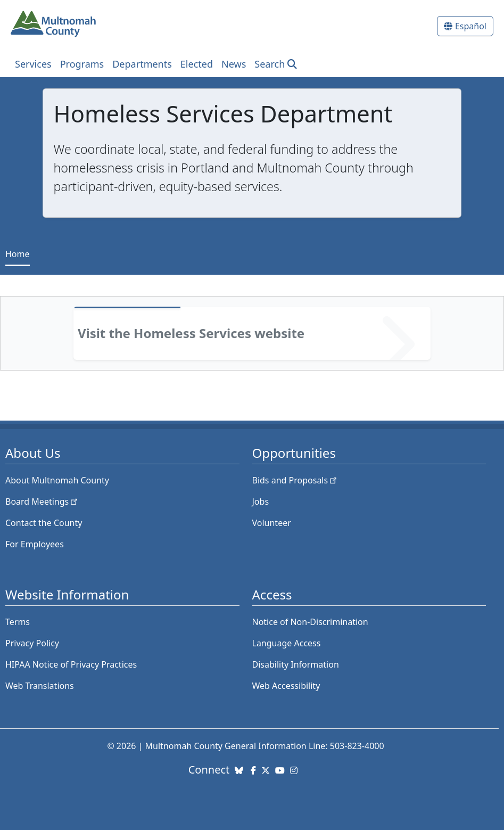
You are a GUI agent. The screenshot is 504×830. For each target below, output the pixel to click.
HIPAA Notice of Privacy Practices (71, 664)
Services (33, 63)
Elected (196, 63)
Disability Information (295, 664)
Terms (17, 622)
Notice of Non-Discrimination (310, 622)
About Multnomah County (57, 480)
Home (17, 254)
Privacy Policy (32, 643)
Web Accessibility (286, 686)
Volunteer (271, 523)
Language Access (286, 643)
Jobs (260, 501)
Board (42, 501)
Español (470, 26)
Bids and (295, 480)
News (233, 63)
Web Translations (39, 686)
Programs (82, 63)
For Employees (34, 544)
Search (269, 63)
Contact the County (43, 523)
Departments (142, 63)
